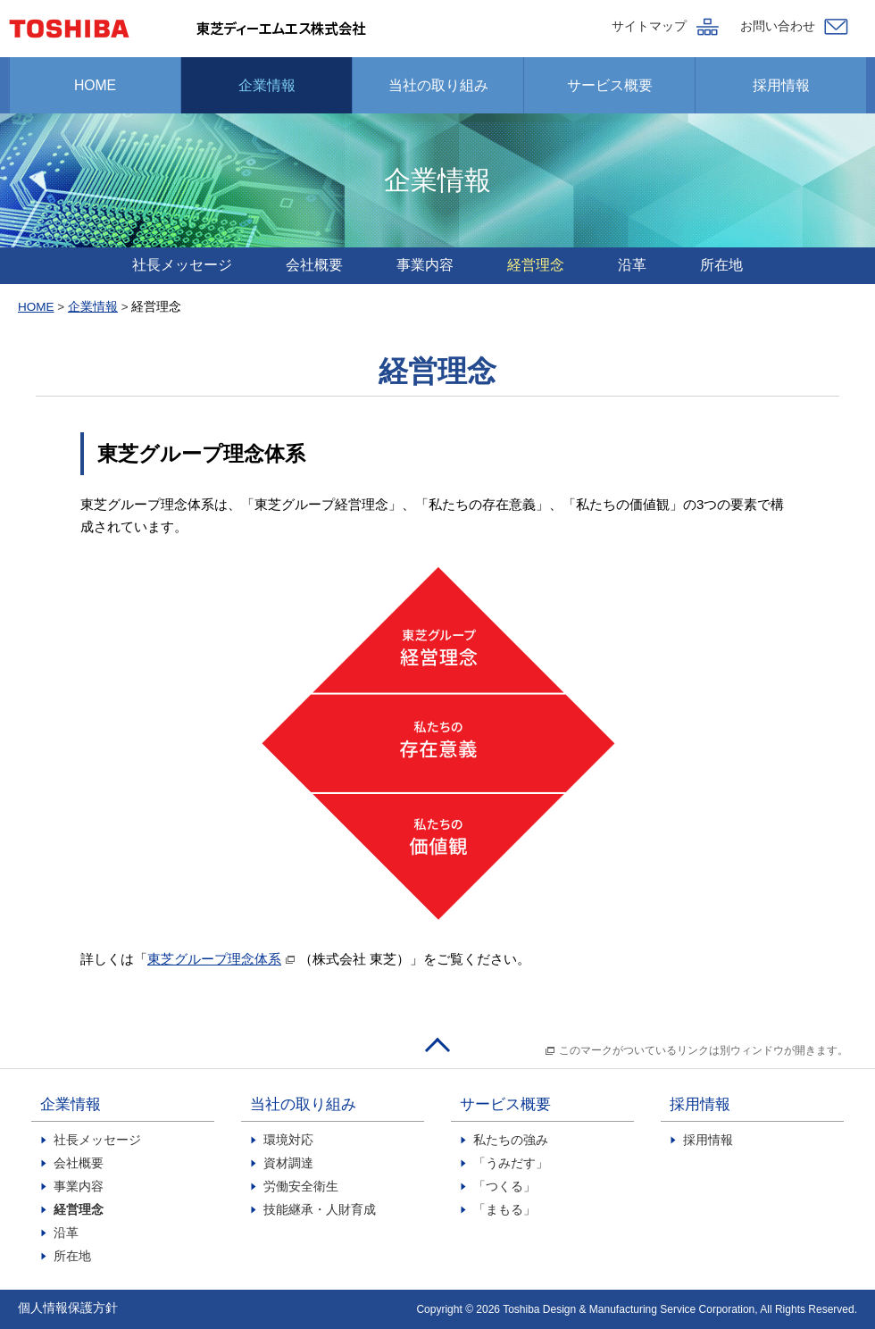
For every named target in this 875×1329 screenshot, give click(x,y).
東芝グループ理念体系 (214, 958)
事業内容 (425, 264)
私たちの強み (510, 1140)
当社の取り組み (438, 85)
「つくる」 (504, 1186)
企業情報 (267, 85)
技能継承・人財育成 (319, 1209)
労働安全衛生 (300, 1186)
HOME (95, 85)
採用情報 (781, 85)
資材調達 (288, 1163)
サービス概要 (610, 85)
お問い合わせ (777, 26)
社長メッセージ (182, 264)
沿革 (632, 264)
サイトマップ (649, 26)
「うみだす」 (510, 1163)
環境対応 (288, 1140)
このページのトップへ (437, 1045)
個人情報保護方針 (68, 1308)
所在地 (721, 264)
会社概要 (314, 264)
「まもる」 (504, 1209)
